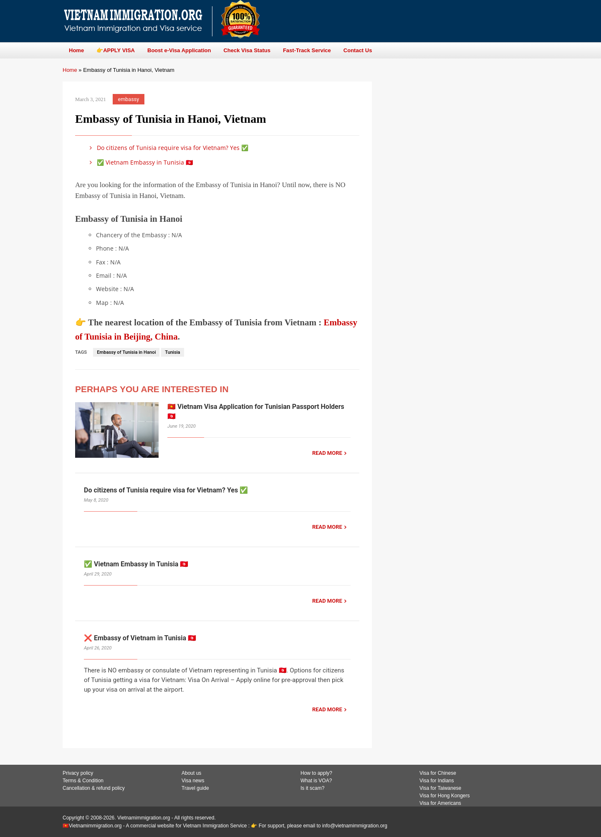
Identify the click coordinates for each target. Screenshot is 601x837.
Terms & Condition (83, 781)
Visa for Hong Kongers (444, 796)
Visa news (193, 781)
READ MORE (327, 453)
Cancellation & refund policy (94, 788)
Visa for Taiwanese (440, 788)
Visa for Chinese (437, 773)
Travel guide (195, 788)
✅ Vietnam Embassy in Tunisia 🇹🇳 (140, 162)
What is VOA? (316, 781)
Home (70, 70)
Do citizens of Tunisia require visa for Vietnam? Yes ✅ (167, 148)
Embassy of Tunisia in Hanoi (126, 352)
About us (191, 773)
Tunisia (172, 352)
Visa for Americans (440, 803)
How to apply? (316, 773)
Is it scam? (312, 788)
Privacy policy (78, 773)
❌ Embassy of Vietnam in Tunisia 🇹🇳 (140, 638)
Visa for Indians (436, 781)
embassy (128, 99)
